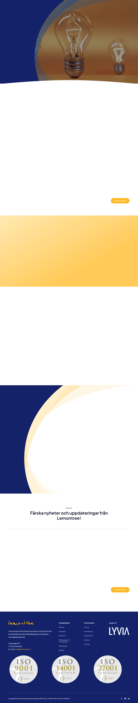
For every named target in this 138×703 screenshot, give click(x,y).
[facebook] (121, 698)
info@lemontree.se (22, 649)
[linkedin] (129, 698)
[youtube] (125, 698)
